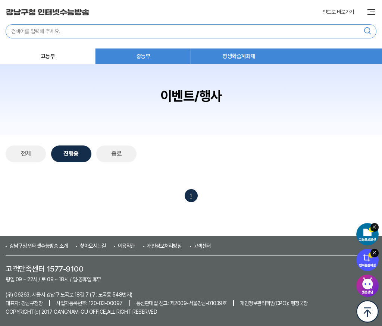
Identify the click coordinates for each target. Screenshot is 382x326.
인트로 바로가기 (338, 12)
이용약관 (126, 245)
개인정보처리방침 (164, 245)
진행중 (71, 153)
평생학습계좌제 (238, 56)
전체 (26, 153)
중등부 (143, 56)
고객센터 (202, 245)
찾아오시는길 (93, 245)
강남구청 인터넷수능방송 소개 (38, 245)
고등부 (48, 56)
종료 (117, 153)
